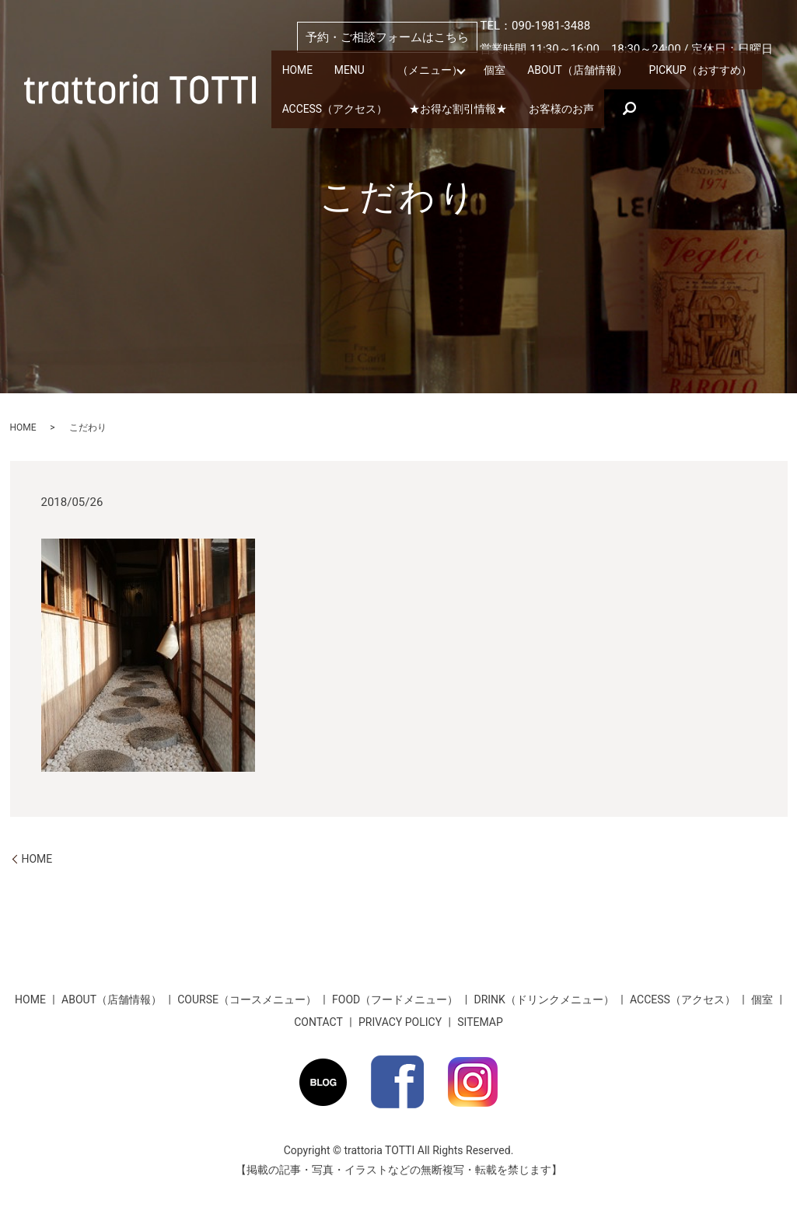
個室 (480, 72)
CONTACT (318, 1022)
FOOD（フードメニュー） (395, 999)
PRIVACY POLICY (400, 1022)
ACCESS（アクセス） (330, 107)
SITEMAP (480, 1022)
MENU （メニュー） (389, 72)
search (607, 107)
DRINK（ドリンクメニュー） (543, 999)
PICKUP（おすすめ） (672, 72)
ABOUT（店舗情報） (557, 72)
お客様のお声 (542, 107)
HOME (295, 72)
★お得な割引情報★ (445, 107)
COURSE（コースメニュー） (246, 999)
